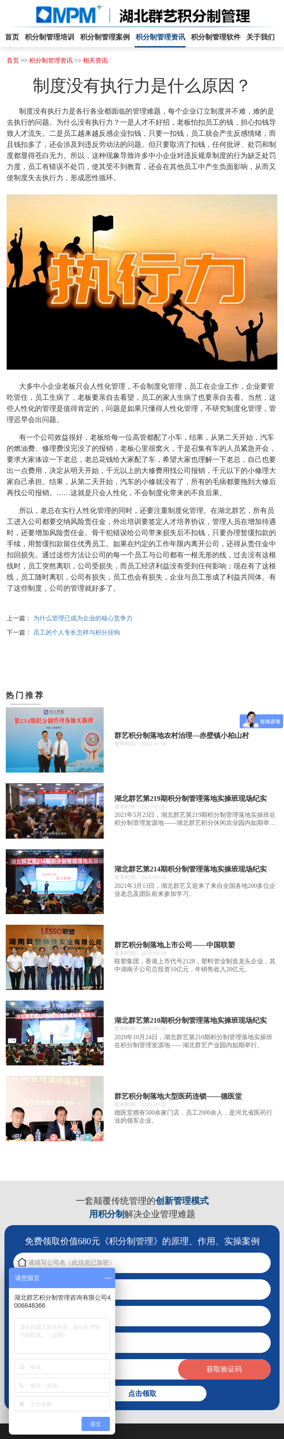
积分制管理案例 (105, 37)
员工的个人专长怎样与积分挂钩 (76, 632)
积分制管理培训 (49, 37)
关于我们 (260, 37)
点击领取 (142, 1393)
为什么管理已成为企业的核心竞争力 (82, 618)
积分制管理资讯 (160, 37)
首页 (12, 37)
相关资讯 (95, 60)
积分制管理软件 (216, 37)
